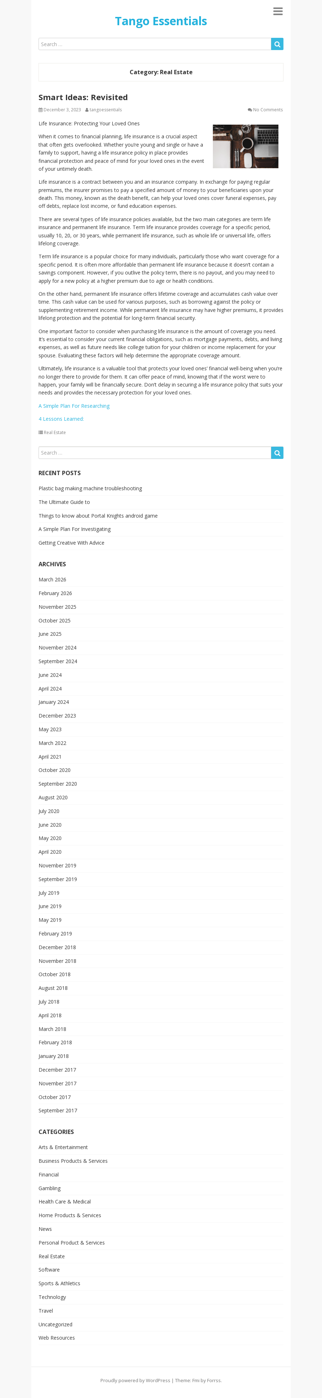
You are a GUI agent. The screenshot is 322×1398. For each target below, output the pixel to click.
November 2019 (57, 865)
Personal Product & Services (72, 1242)
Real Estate (55, 432)
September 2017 (58, 1110)
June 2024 (50, 674)
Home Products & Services (70, 1215)
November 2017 (57, 1083)
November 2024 (57, 647)
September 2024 (58, 661)
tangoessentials (106, 110)
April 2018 (50, 1015)
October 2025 (55, 620)
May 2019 (50, 919)
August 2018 (53, 987)
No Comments (268, 110)
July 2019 (49, 892)
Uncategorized (55, 1324)
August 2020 (53, 797)
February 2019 (55, 933)
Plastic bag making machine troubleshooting (90, 488)
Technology (52, 1297)
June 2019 (50, 906)
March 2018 (52, 1029)
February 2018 (55, 1042)
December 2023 (57, 715)
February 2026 (55, 593)
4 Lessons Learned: (61, 418)
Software (49, 1269)
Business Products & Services (73, 1160)
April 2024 (50, 688)
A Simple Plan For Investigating (75, 529)
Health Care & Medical (65, 1201)
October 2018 (55, 974)
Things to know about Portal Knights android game (98, 515)
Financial (49, 1174)
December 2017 (57, 1069)
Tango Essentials (161, 20)
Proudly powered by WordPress (135, 1380)
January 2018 (54, 1056)
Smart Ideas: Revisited (83, 96)
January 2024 (54, 701)
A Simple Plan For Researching (74, 405)
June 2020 (50, 824)
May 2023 (50, 729)
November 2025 (57, 606)
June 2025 (50, 633)
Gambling (50, 1188)
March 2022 (52, 743)
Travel (46, 1310)
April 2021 (50, 756)
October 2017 (55, 1097)
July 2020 (49, 811)
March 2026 (52, 579)
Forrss (214, 1380)
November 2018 (57, 960)
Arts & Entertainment (63, 1147)
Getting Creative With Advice (71, 542)
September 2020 (58, 783)
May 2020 (50, 838)
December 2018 (57, 947)
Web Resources (57, 1337)
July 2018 (49, 1001)
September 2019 (58, 879)
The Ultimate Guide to (64, 502)
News (45, 1228)
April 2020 (50, 851)
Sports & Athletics (59, 1283)
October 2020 (55, 770)
